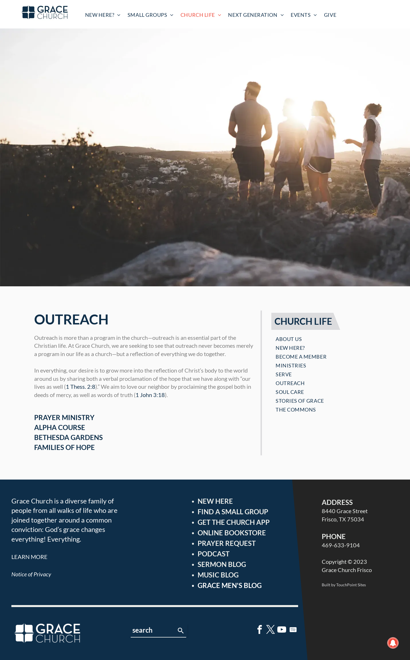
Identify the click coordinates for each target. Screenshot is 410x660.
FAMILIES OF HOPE (64, 447)
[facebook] (260, 630)
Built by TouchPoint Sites (344, 584)
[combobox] (152, 630)
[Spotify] (293, 630)
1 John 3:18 (150, 394)
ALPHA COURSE (59, 427)
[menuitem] (103, 15)
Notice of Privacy (31, 574)
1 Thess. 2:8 (80, 386)
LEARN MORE (29, 556)
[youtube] (282, 630)
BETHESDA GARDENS (68, 437)
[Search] (181, 630)
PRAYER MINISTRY (64, 417)
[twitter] (271, 630)
